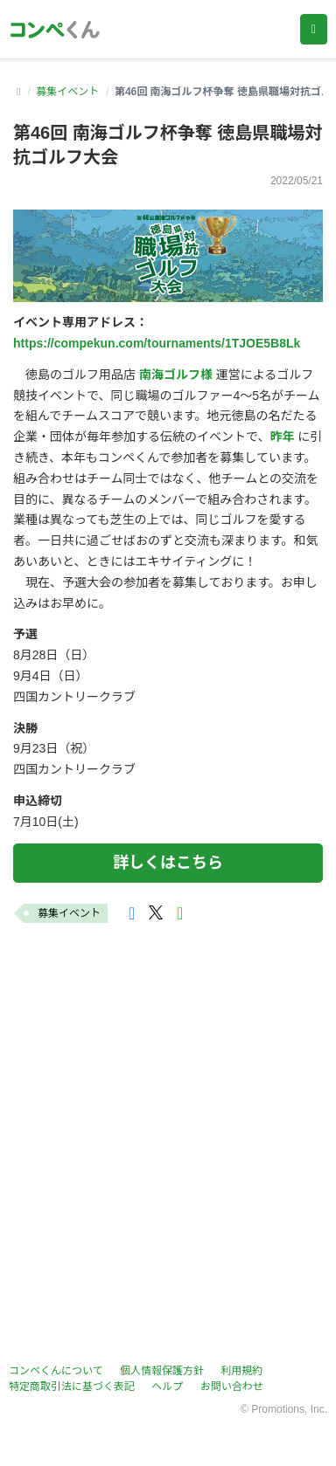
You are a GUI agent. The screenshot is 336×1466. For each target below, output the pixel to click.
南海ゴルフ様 (176, 375)
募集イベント (67, 92)
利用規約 (241, 1371)
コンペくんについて (56, 1371)
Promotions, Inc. (289, 1409)
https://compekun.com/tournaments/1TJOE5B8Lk (156, 343)
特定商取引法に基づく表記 (72, 1386)
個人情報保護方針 (162, 1371)
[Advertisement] (168, 1146)
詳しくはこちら (168, 862)
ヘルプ (167, 1386)
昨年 (282, 437)
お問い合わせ (231, 1386)
